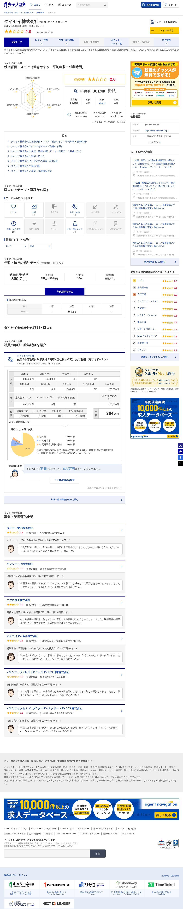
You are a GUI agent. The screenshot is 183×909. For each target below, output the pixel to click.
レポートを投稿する (167, 22)
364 (102, 103)
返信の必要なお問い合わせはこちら (59, 846)
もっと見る (153, 142)
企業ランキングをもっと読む (154, 357)
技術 (32, 246)
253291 (117, 488)
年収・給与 (75, 213)
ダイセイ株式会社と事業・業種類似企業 (31, 171)
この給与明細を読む (64, 480)
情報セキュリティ (111, 833)
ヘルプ (121, 828)
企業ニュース (37, 828)
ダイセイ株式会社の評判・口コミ (28, 156)
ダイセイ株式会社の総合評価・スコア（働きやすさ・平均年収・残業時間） (49, 141)
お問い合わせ (35, 833)
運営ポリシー (83, 828)
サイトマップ (128, 833)
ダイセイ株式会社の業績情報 (25, 166)
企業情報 (49, 833)
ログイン (173, 5)
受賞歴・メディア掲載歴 (14, 833)
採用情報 (175, 876)
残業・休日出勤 (13, 230)
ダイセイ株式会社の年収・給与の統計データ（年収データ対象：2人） (47, 151)
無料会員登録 (153, 5)
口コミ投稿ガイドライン (103, 828)
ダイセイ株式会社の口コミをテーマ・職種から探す (37, 146)
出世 (34, 213)
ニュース (66, 5)
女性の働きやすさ (75, 230)
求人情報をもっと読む (154, 262)
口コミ (37, 5)
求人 (51, 5)
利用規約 (132, 828)
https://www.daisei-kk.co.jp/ (156, 130)
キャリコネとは (67, 828)
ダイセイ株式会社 (21, 21)
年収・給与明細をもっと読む (64, 499)
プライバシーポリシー (66, 833)
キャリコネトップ (12, 828)
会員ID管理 (51, 828)
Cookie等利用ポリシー (89, 833)
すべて (14, 212)
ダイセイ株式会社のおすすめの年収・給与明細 (35, 161)
